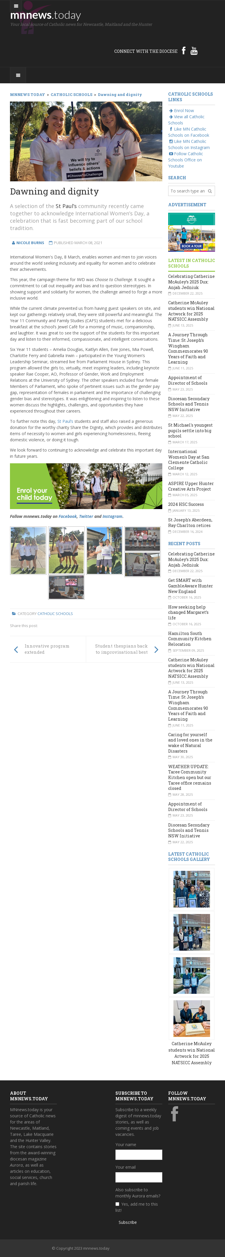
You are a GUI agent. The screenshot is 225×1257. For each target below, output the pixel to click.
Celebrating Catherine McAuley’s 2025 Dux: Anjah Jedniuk (191, 281)
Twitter (86, 516)
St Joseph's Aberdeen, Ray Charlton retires (190, 522)
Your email (125, 1167)
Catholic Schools (55, 613)
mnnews (45, 14)
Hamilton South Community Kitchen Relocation (190, 639)
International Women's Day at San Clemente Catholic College (188, 460)
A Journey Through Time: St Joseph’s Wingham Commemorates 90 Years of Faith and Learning (188, 348)
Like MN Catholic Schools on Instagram (189, 144)
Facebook (68, 516)
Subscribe (128, 1222)
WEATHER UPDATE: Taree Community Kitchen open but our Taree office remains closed (189, 777)
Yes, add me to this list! (136, 1207)
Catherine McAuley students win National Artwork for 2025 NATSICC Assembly (191, 311)
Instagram (112, 516)
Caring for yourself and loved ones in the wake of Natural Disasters (190, 743)
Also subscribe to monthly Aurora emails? (137, 1193)
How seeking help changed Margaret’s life (188, 612)
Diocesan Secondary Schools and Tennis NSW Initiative (188, 404)
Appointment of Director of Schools (187, 380)
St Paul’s (66, 206)
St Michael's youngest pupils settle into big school (190, 430)
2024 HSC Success (186, 504)
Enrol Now (181, 110)
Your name (125, 1144)
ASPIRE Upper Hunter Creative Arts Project (191, 486)
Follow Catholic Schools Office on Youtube (185, 160)
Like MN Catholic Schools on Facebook (188, 132)
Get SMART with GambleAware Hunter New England (190, 585)
